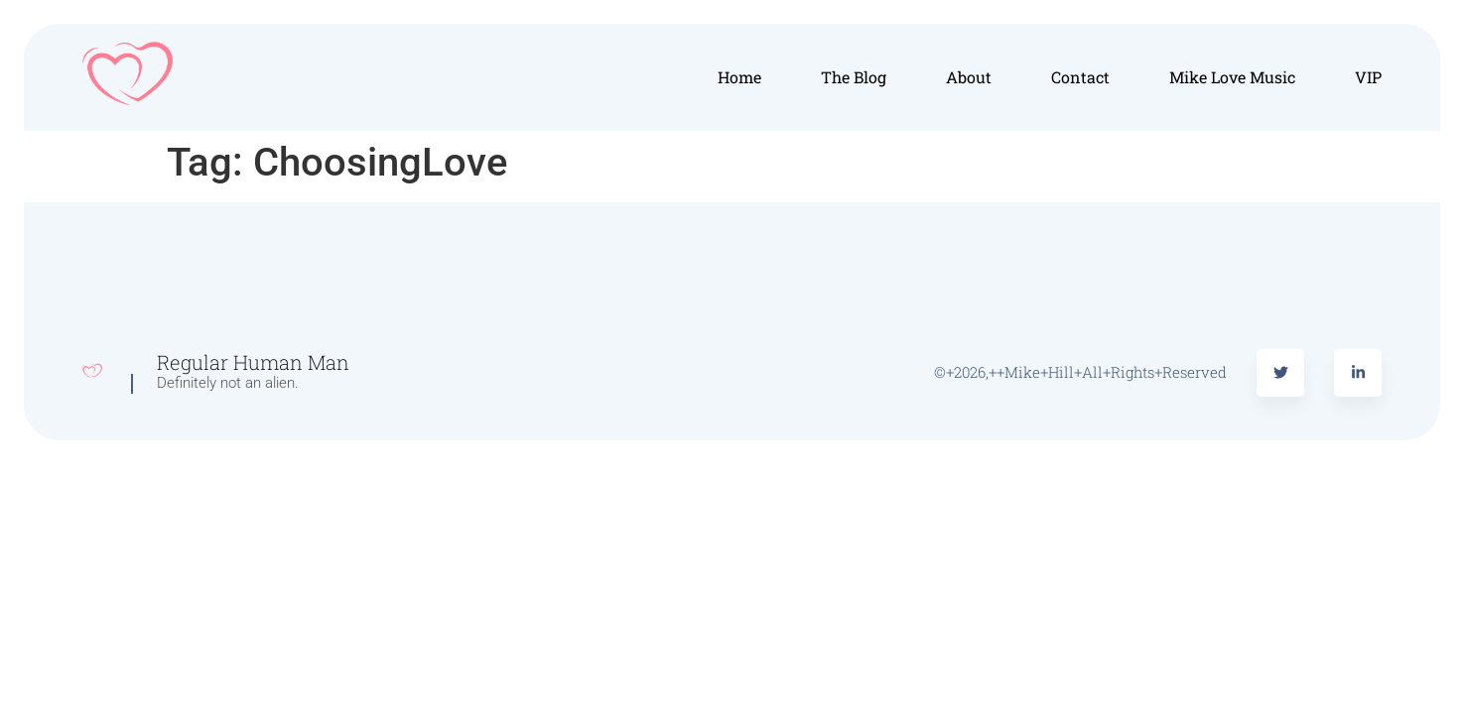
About (969, 76)
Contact (1080, 76)
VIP (1368, 76)
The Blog (853, 76)
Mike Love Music (1232, 76)
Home (739, 76)
